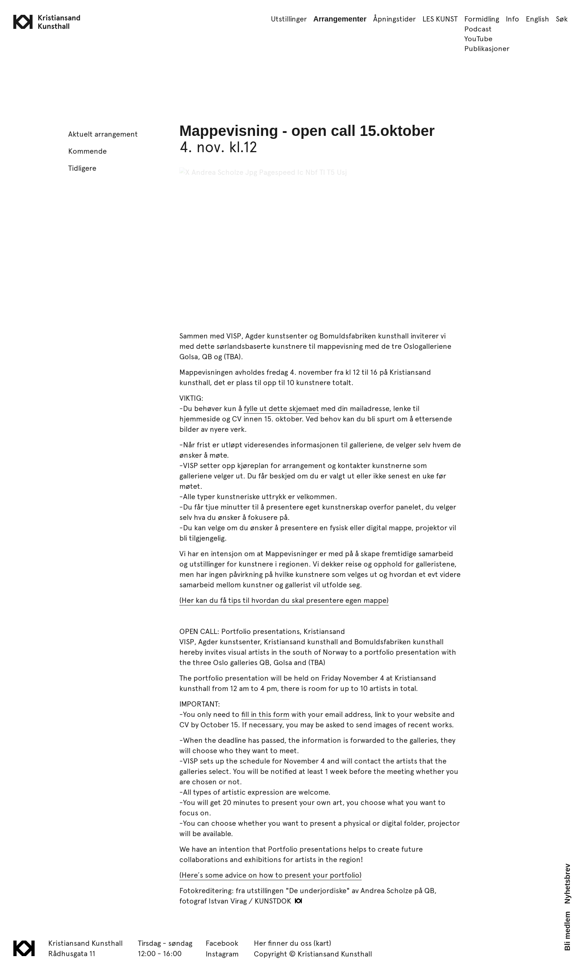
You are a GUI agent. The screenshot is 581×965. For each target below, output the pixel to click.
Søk (562, 18)
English (537, 18)
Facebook (222, 943)
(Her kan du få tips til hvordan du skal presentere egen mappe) (284, 600)
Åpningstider (394, 18)
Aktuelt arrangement (103, 133)
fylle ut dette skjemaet (281, 408)
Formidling (481, 18)
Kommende (87, 151)
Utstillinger (289, 18)
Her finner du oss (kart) (292, 943)
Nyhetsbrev (567, 884)
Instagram (222, 953)
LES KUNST (440, 18)
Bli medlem (567, 931)
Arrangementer (339, 19)
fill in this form (265, 714)
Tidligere (82, 168)
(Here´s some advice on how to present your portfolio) (270, 874)
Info (512, 18)
